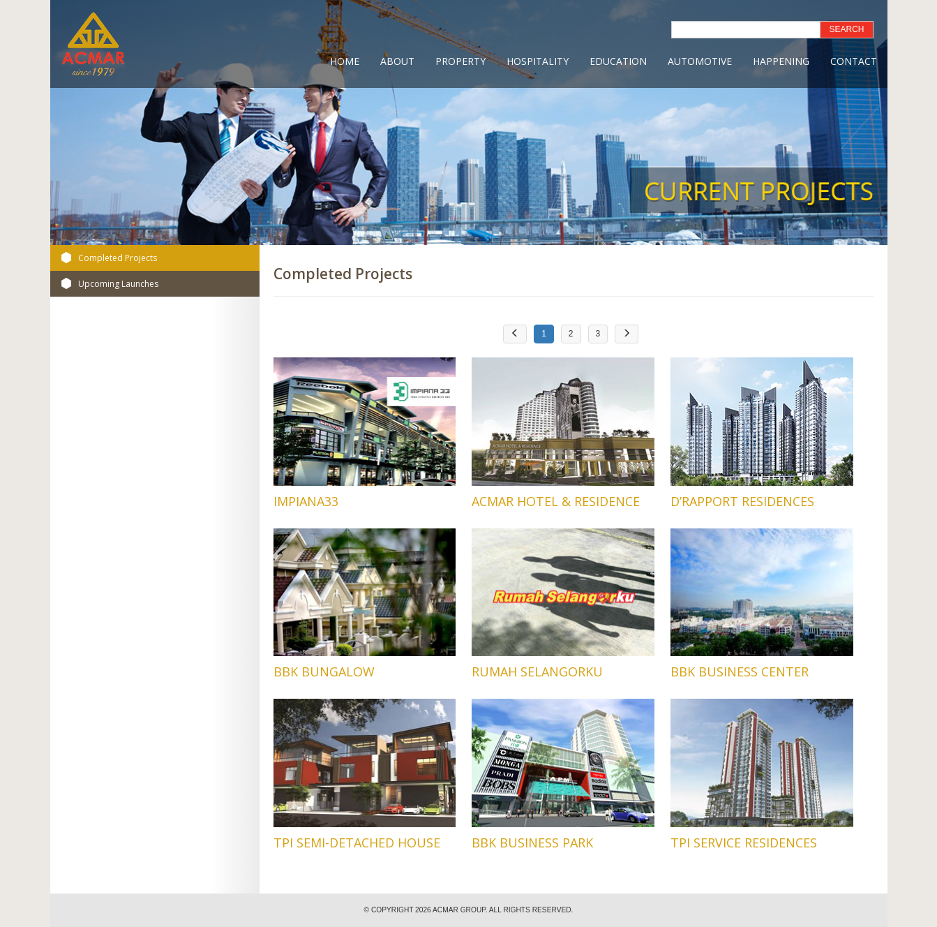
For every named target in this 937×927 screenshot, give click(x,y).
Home (344, 61)
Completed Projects (117, 258)
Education (618, 61)
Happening (781, 61)
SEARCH (846, 29)
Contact (853, 61)
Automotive (700, 61)
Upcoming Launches (118, 284)
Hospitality (538, 61)
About (397, 61)
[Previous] (515, 334)
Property (460, 61)
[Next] (626, 334)
